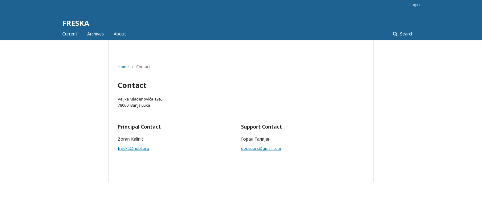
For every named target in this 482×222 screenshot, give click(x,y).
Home (123, 66)
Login (415, 4)
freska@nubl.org (133, 148)
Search (406, 34)
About (120, 34)
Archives (95, 34)
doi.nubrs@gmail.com (261, 148)
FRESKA (75, 23)
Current (69, 34)
